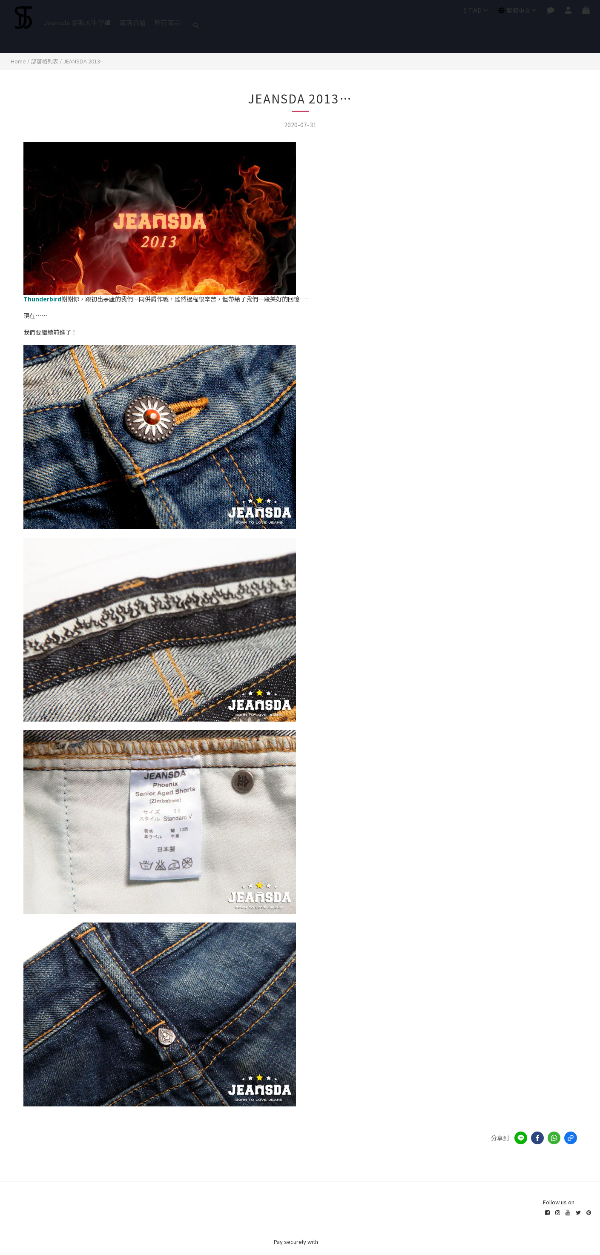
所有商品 (168, 22)
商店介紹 (133, 22)
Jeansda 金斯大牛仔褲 (77, 22)
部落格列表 (44, 61)
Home (18, 61)
